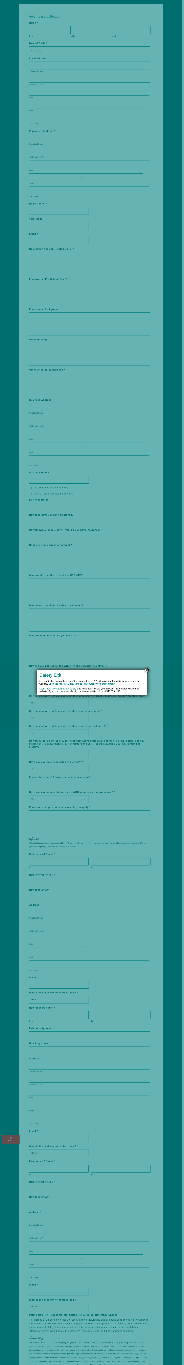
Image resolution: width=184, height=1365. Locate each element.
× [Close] (147, 670)
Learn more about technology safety (57, 688)
